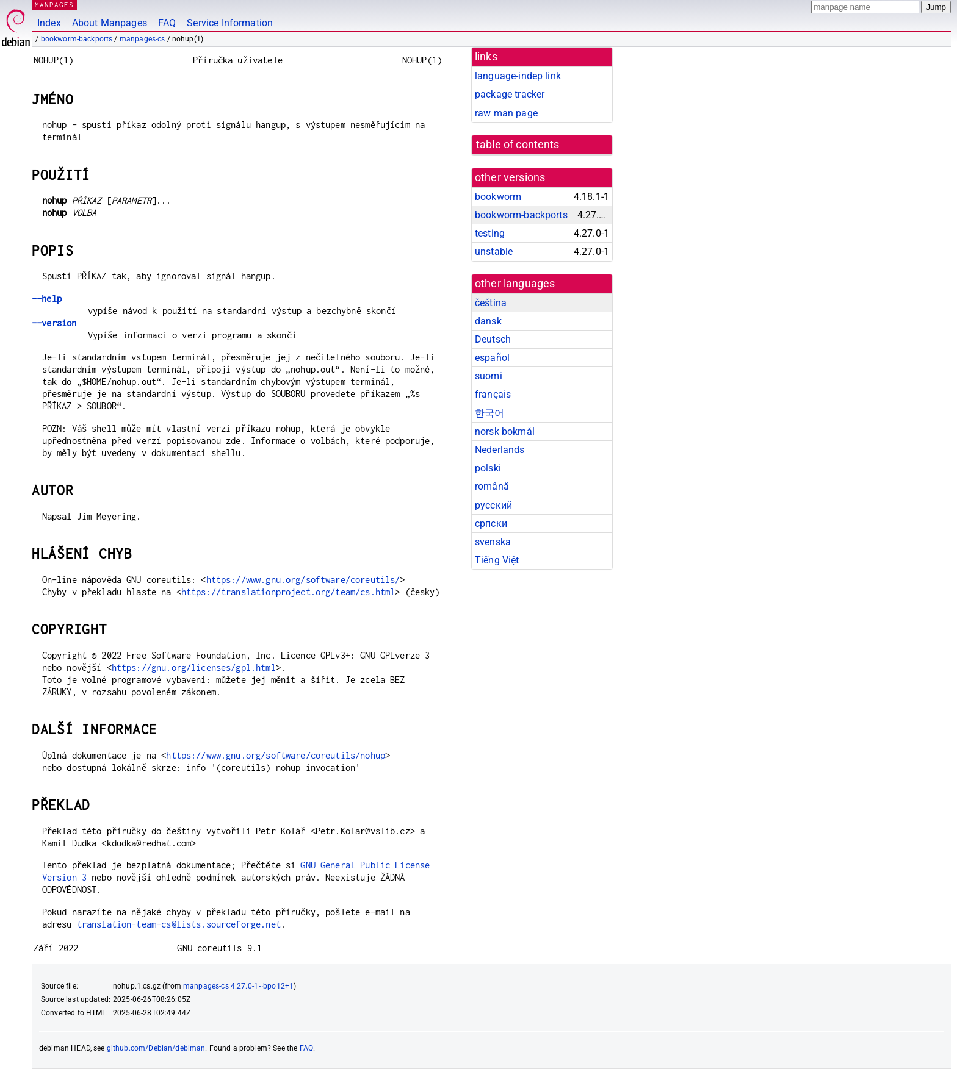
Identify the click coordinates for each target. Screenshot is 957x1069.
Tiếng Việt (497, 560)
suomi (488, 376)
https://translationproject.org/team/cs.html (288, 592)
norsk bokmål (505, 431)
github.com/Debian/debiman (156, 1048)
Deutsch (493, 339)
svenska (493, 542)
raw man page (506, 113)
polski (488, 468)
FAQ (167, 23)
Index (49, 23)
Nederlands (500, 450)
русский (493, 505)
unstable (494, 251)
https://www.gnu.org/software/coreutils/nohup (275, 755)
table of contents (518, 144)
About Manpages (109, 23)
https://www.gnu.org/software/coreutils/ (303, 579)
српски (491, 523)
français (493, 394)
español (492, 357)
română (492, 486)
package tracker (509, 94)
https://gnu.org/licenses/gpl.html (194, 667)
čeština (491, 303)
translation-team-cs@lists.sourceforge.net (179, 924)
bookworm (498, 196)
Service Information (230, 23)
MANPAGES (54, 5)
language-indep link (518, 76)
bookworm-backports (77, 39)
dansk (488, 321)
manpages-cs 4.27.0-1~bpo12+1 (238, 986)
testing (490, 233)
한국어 (489, 413)
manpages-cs (142, 39)
